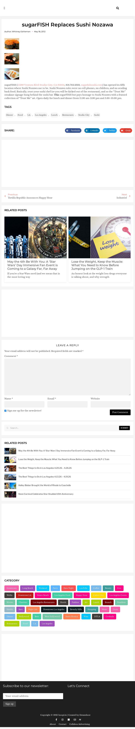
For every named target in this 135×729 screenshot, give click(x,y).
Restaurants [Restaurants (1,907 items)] (12, 623)
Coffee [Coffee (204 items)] (96, 588)
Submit (124, 428)
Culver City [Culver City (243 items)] (98, 595)
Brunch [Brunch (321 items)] (108, 602)
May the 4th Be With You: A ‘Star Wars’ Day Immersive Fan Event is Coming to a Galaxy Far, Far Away (32, 265)
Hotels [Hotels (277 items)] (63, 602)
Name (8, 399)
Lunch (54, 115)
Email (52, 399)
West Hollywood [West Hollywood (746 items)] (52, 616)
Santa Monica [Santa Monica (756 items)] (72, 616)
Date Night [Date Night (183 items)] (69, 588)
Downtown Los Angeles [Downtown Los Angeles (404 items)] (53, 609)
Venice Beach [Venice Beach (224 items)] (43, 595)
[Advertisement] (67, 163)
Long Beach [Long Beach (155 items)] (27, 588)
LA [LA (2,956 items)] (34, 623)
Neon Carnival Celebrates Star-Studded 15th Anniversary (45, 494)
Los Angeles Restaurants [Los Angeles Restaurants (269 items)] (43, 602)
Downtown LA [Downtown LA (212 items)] (24, 595)
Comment (11, 356)
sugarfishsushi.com (91, 84)
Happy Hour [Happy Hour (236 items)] (81, 595)
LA (29, 115)
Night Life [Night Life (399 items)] (33, 609)
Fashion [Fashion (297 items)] (75, 602)
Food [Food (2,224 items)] (25, 623)
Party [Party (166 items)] (55, 588)
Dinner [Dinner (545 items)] (10, 616)
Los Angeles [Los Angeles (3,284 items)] (47, 623)
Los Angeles (41, 115)
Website (95, 399)
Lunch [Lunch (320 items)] (96, 602)
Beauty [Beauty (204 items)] (108, 588)
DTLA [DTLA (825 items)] (97, 616)
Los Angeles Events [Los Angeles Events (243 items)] (118, 595)
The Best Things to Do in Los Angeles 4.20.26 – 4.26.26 (45, 468)
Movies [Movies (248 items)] (10, 602)
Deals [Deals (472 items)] (115, 609)
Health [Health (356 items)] (10, 609)
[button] (4, 8)
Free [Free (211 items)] (119, 588)
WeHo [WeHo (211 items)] (9, 595)
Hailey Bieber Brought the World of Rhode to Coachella (44, 485)
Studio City (83, 115)
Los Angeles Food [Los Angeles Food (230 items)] (62, 595)
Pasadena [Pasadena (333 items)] (121, 602)
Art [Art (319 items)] (86, 602)
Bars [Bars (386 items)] (21, 609)
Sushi (96, 115)
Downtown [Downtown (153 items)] (12, 588)
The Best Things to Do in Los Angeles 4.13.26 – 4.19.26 (44, 476)
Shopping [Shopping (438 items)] (91, 609)
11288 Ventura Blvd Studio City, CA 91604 (41, 84)
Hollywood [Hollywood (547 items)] (24, 616)
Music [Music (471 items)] (104, 609)
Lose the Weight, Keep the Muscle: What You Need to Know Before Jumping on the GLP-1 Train (97, 265)
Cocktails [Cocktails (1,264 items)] (110, 616)
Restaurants (68, 115)
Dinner (9, 115)
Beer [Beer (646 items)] (37, 616)
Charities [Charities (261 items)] (23, 602)
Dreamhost (84, 715)
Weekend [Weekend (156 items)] (43, 588)
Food (20, 115)
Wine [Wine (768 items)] (86, 616)
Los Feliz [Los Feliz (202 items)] (83, 588)
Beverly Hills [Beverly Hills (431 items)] (76, 609)
